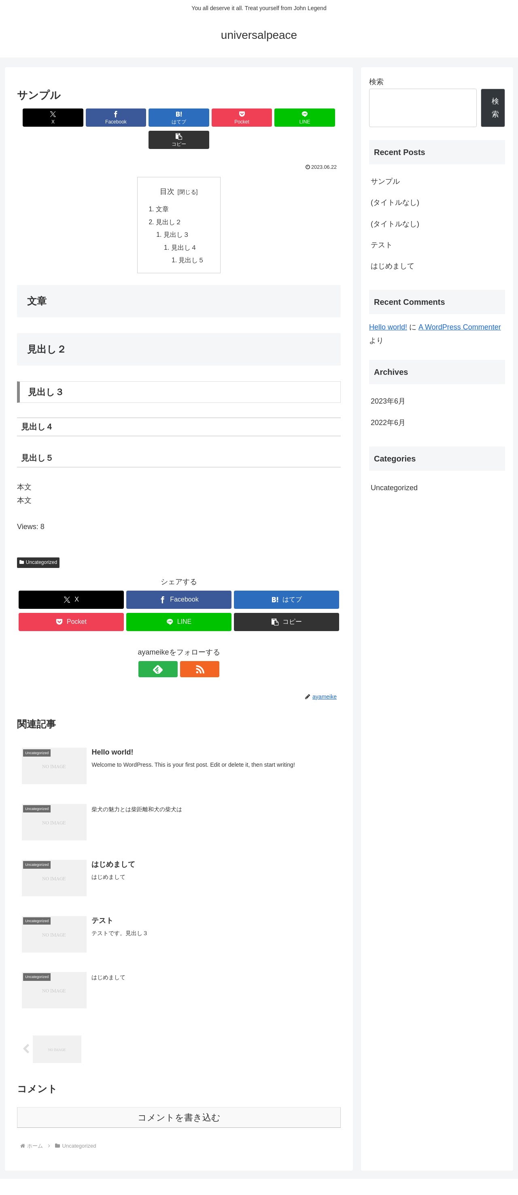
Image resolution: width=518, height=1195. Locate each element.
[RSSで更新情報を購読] (188, 649)
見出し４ (184, 226)
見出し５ (192, 239)
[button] (315, 117)
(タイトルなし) (395, 202)
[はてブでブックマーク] (152, 117)
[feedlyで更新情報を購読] (169, 649)
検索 (376, 82)
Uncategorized (38, 542)
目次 (167, 169)
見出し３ (176, 213)
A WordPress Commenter (459, 327)
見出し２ (168, 200)
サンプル (385, 181)
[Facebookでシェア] (97, 117)
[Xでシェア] (43, 117)
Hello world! (388, 327)
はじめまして (392, 266)
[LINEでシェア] (261, 117)
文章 (161, 187)
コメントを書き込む (179, 1098)
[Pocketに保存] (206, 117)
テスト (382, 245)
